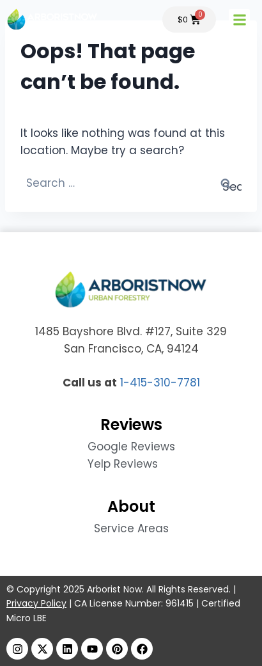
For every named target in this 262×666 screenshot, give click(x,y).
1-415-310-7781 (160, 382)
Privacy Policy (36, 603)
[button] (239, 19)
